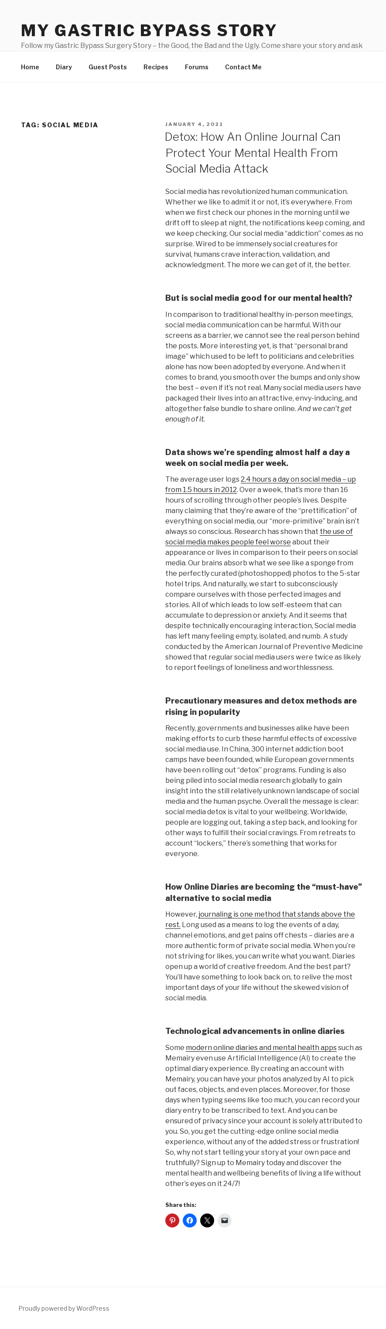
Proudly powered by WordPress (63, 1308)
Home (30, 67)
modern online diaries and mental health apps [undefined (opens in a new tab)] (261, 1047)
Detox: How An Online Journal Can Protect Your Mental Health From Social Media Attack (252, 152)
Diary (64, 67)
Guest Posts (108, 67)
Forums (196, 67)
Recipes (155, 67)
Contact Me (243, 67)
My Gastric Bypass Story (149, 30)
